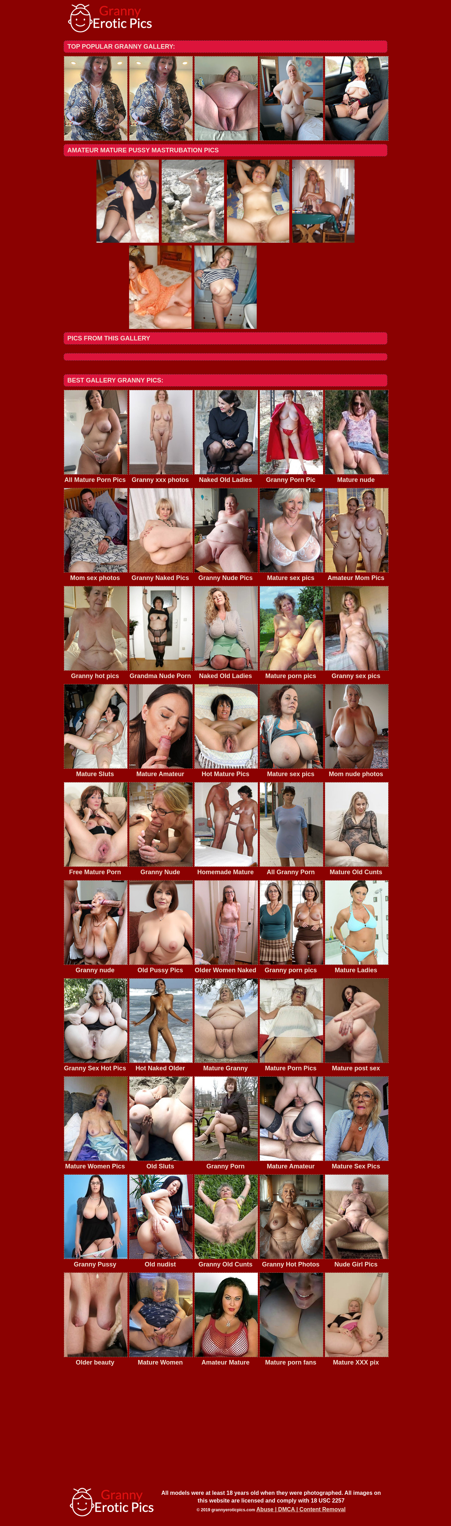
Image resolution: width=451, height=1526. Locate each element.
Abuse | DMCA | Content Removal (301, 1509)
